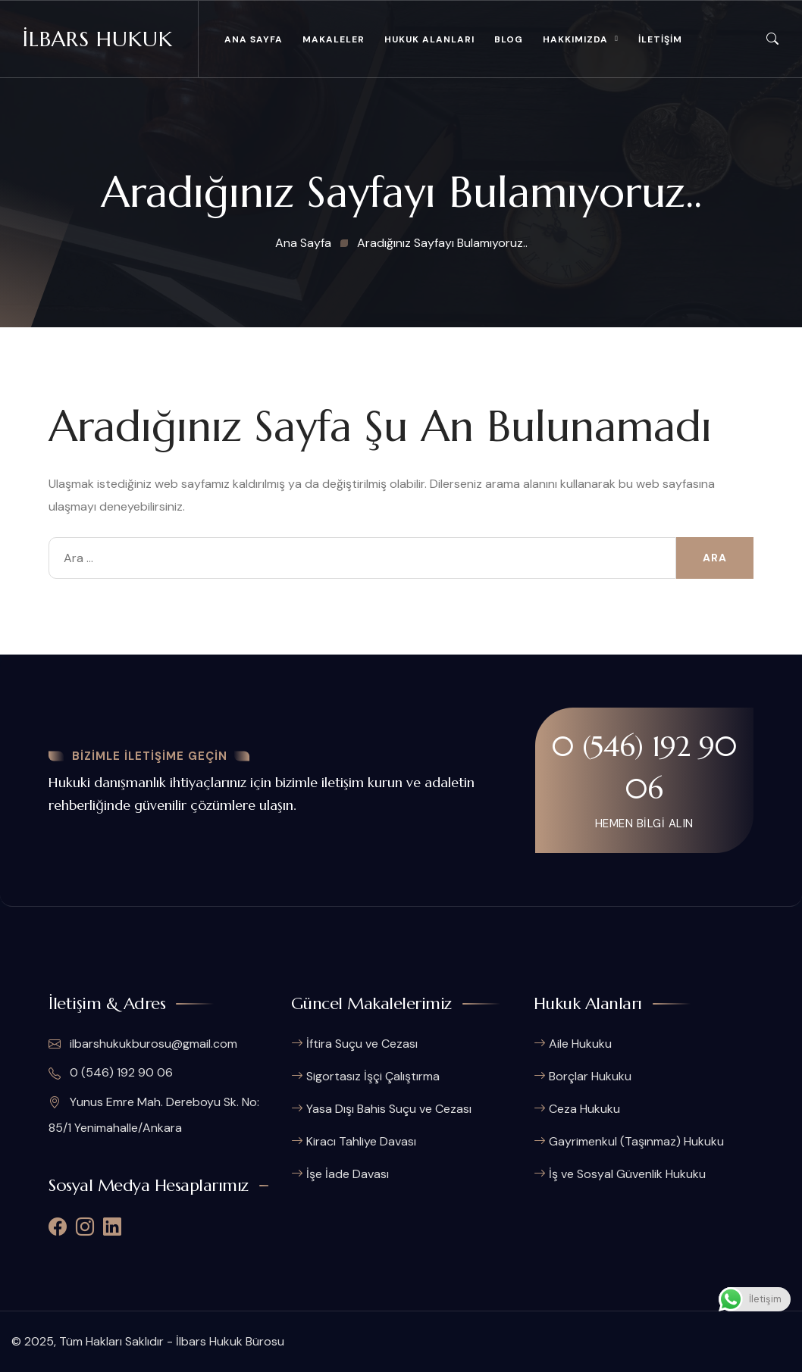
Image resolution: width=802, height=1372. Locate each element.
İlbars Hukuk (98, 39)
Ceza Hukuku (584, 1109)
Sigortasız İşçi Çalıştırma (373, 1076)
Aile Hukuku (580, 1044)
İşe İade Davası (347, 1174)
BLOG (508, 39)
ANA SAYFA (253, 39)
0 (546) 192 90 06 (644, 767)
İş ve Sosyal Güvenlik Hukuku (627, 1174)
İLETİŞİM (660, 39)
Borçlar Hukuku (590, 1076)
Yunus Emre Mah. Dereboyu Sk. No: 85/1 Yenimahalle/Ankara (154, 1115)
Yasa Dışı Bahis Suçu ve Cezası (388, 1109)
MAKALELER (333, 39)
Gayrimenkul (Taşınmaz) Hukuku (636, 1141)
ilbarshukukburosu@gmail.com (143, 1044)
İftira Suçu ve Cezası (362, 1044)
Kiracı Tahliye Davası (361, 1141)
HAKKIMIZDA (575, 39)
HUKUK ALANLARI (429, 39)
